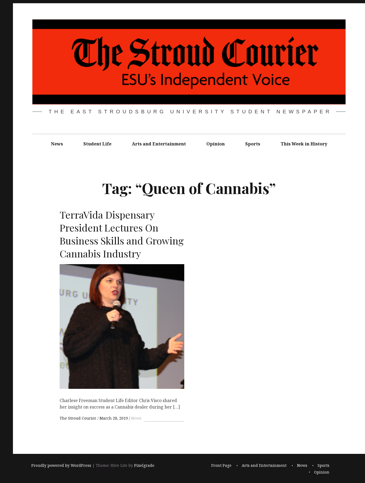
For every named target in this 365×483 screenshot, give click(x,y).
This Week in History (304, 144)
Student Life (97, 144)
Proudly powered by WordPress (61, 465)
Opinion (215, 144)
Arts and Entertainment (159, 144)
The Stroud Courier (78, 418)
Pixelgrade (144, 465)
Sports (252, 144)
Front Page (221, 465)
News (57, 144)
